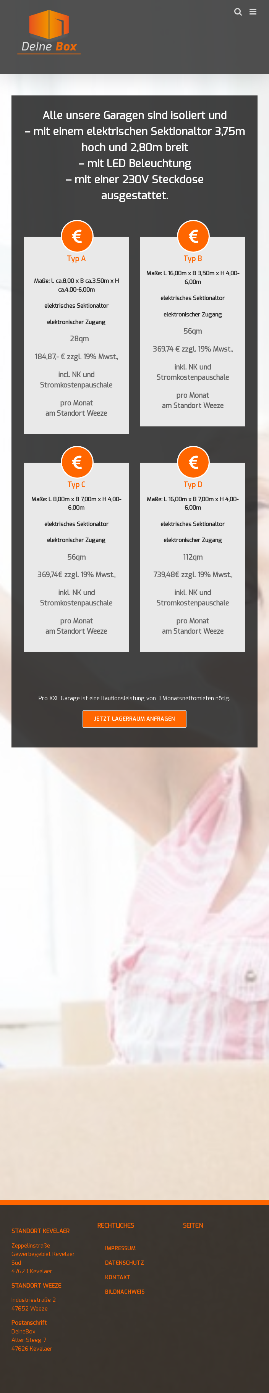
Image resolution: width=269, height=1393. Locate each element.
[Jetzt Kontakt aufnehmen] (134, 721)
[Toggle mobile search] (238, 12)
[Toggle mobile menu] (254, 12)
